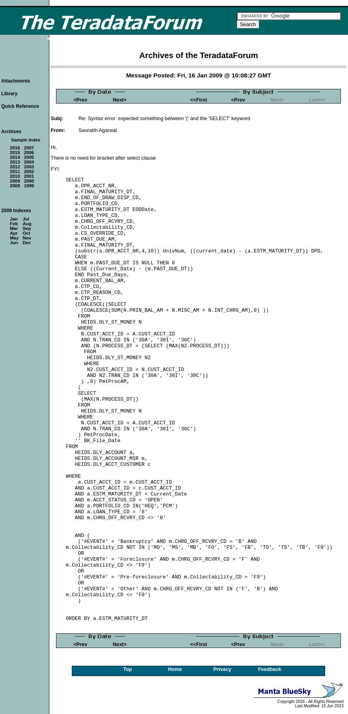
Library (9, 93)
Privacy (222, 669)
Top (127, 669)
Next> (120, 100)
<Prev (80, 100)
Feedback (269, 669)
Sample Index (25, 140)
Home (175, 669)
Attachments (15, 81)
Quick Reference (20, 106)
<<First (198, 100)
